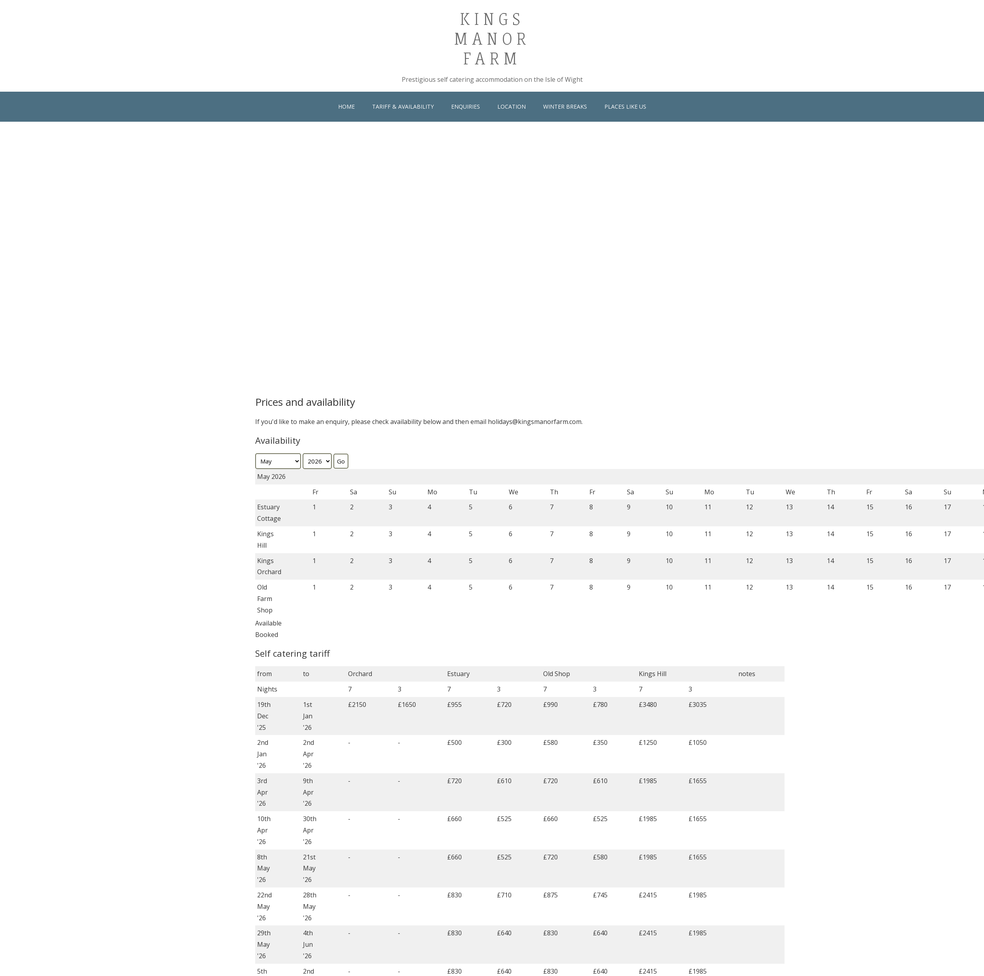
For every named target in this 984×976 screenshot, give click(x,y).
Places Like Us (625, 106)
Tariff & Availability (403, 106)
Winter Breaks (565, 106)
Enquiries (465, 106)
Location (511, 106)
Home (346, 106)
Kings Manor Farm (492, 37)
